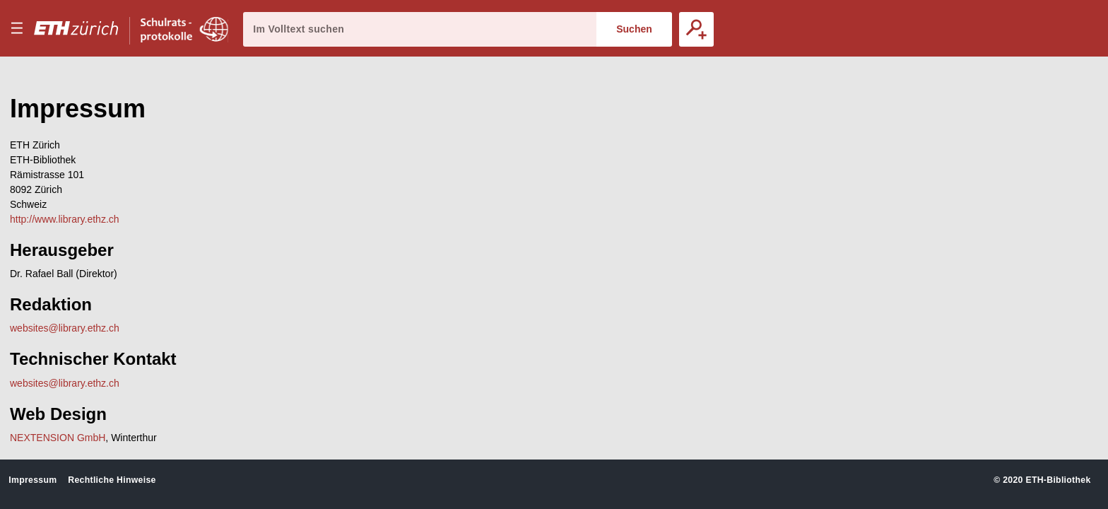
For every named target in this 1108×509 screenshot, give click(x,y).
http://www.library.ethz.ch (64, 219)
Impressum (32, 480)
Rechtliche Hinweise (111, 480)
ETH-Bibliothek (1057, 480)
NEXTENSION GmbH (57, 437)
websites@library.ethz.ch (64, 328)
